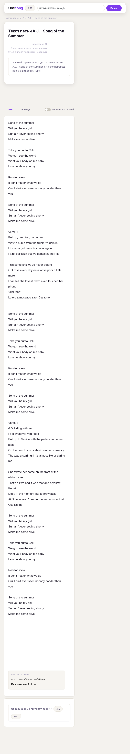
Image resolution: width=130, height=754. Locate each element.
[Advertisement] (57, 94)
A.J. (29, 18)
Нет (16, 716)
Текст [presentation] (10, 109)
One (15, 8)
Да (58, 709)
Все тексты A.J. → (23, 684)
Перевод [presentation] (25, 109)
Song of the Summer (46, 18)
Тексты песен (11, 18)
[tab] (10, 109)
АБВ (30, 8)
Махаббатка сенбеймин (32, 679)
